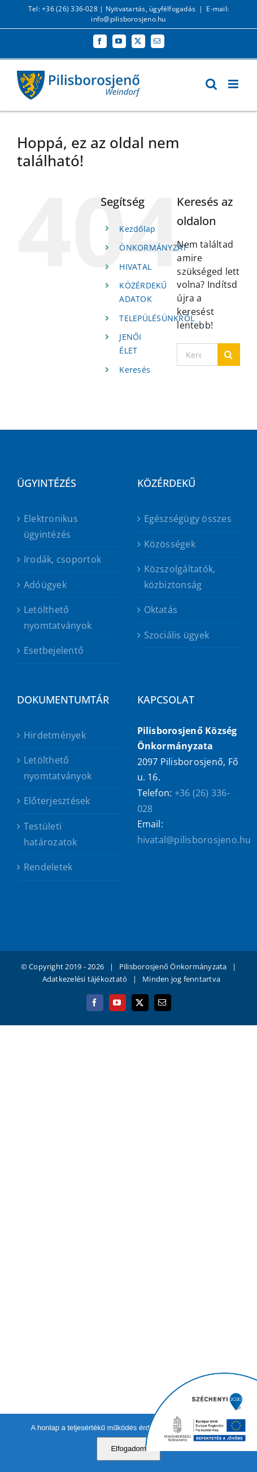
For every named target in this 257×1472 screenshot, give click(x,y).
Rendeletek (48, 867)
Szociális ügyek (177, 635)
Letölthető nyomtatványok (58, 617)
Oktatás (161, 609)
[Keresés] (228, 354)
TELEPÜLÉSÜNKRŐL (156, 318)
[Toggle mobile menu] (234, 84)
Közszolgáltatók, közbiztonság (180, 577)
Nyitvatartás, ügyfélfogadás (150, 9)
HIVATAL (135, 266)
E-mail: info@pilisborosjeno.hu (160, 14)
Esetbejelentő (54, 650)
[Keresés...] (197, 354)
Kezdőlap (137, 228)
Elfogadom (128, 1448)
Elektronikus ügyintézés (51, 526)
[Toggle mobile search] (211, 84)
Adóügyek (45, 585)
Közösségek (169, 544)
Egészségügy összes (188, 518)
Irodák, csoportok (62, 559)
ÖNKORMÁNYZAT (153, 247)
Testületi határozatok (50, 834)
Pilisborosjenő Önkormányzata (173, 966)
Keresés (134, 369)
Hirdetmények (55, 735)
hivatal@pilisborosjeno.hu (194, 840)
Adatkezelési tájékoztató (85, 979)
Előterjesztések (57, 801)
